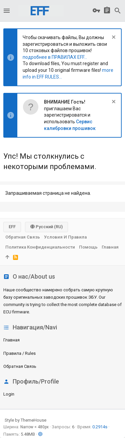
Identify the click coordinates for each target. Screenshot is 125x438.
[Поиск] (117, 10)
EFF (12, 226)
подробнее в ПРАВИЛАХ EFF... (55, 57)
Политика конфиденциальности (40, 247)
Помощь (88, 247)
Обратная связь (19, 366)
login (8, 394)
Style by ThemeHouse (25, 420)
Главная (11, 339)
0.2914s (99, 426)
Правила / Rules (19, 353)
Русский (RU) (46, 226)
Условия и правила (65, 237)
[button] (6, 11)
